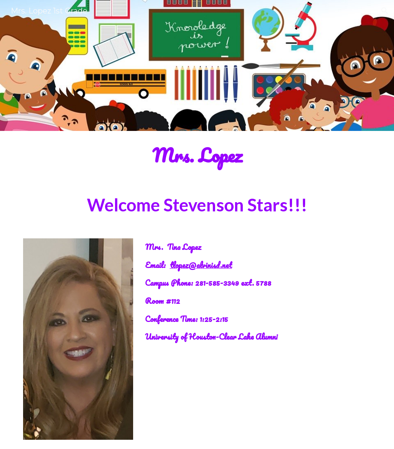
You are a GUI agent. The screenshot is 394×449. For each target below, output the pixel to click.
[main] (197, 155)
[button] (385, 11)
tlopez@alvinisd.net (201, 265)
